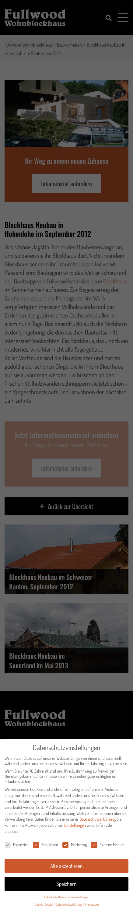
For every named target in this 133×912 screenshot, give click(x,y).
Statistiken (45, 846)
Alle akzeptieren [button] (66, 867)
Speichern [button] (66, 885)
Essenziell (17, 846)
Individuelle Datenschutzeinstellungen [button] (66, 898)
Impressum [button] (92, 906)
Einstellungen (75, 826)
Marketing (74, 846)
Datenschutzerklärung (97, 820)
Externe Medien (107, 846)
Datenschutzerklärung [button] (69, 906)
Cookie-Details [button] (44, 906)
